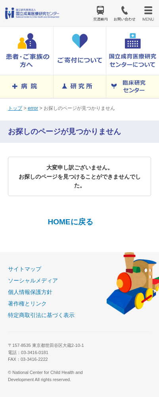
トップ (15, 108)
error (33, 108)
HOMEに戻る (70, 222)
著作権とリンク (27, 303)
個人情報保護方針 (30, 292)
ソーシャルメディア (33, 280)
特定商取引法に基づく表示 (41, 315)
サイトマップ (24, 269)
